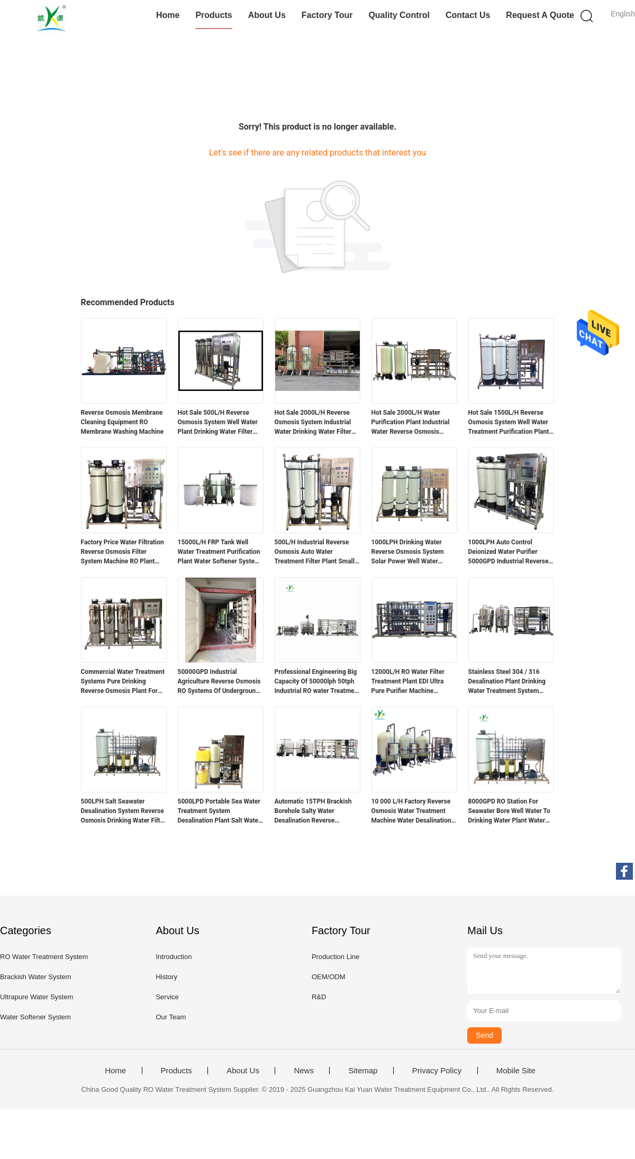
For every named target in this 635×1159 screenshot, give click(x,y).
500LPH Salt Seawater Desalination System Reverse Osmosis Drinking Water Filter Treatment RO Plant (123, 811)
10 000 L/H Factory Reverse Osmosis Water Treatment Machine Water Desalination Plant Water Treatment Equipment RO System (411, 811)
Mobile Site (516, 1070)
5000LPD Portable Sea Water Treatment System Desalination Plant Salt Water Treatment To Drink (219, 811)
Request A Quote (540, 15)
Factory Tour (327, 15)
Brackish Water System (35, 977)
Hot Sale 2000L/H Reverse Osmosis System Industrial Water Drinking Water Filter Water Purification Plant (313, 422)
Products (213, 15)
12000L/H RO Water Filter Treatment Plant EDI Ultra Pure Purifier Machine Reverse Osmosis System (407, 682)
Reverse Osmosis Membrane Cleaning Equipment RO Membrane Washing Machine (122, 422)
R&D (319, 997)
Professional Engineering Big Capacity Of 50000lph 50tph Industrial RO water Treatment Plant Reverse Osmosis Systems (317, 682)
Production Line (335, 957)
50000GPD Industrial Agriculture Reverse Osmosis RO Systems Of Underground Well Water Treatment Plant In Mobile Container (220, 682)
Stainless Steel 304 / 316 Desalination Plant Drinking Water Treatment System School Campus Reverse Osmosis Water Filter (507, 682)
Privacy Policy (436, 1070)
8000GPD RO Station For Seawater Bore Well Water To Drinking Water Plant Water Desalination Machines (509, 811)
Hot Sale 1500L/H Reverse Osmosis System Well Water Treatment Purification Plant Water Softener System (508, 422)
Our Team (171, 1017)
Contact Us (468, 15)
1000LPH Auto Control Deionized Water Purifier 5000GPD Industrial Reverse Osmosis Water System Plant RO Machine (509, 552)
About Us (267, 15)
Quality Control (399, 15)
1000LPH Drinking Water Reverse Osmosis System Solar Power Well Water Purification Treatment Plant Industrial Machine (411, 552)
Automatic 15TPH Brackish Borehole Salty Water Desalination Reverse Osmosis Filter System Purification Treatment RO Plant (313, 811)
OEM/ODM (329, 977)
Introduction (174, 957)
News (304, 1070)
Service (167, 997)
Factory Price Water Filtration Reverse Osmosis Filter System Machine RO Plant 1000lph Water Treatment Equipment (122, 552)
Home (167, 15)
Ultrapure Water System (36, 997)
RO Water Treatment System (44, 957)
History (166, 977)
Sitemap (362, 1070)
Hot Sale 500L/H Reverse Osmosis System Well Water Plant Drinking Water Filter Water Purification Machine (218, 422)
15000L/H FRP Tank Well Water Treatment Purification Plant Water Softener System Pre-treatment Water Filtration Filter (219, 552)
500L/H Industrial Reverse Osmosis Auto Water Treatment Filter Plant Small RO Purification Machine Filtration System (315, 552)
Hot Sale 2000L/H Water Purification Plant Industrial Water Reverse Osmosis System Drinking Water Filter (412, 422)
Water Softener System (35, 1017)
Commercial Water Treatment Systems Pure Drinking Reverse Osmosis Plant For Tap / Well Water (123, 682)
